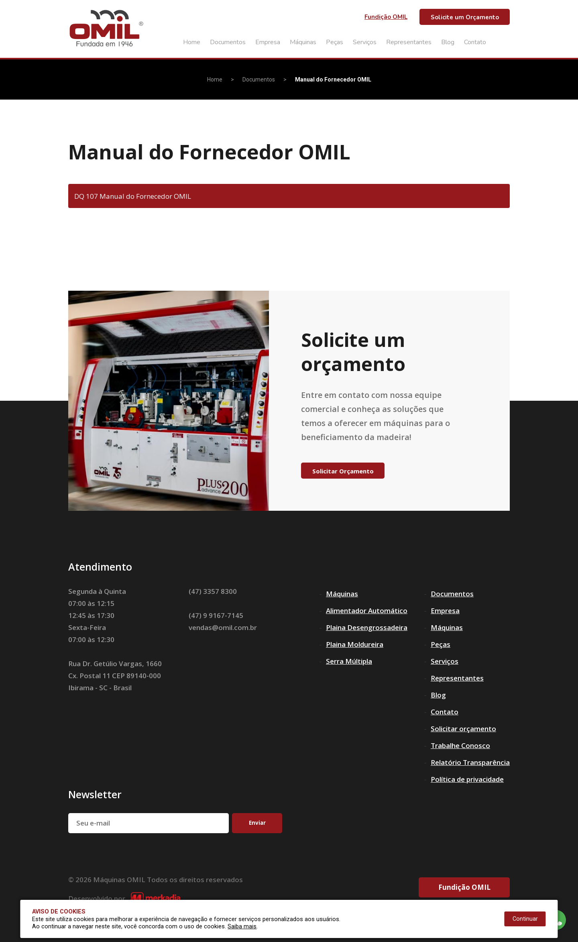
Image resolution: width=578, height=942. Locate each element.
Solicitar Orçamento (343, 471)
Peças (334, 42)
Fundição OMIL (385, 17)
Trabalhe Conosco (460, 745)
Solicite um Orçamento (465, 17)
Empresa (267, 42)
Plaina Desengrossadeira (366, 627)
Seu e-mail (93, 823)
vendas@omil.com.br (223, 627)
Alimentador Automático (366, 610)
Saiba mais (242, 926)
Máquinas (303, 42)
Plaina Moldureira (354, 644)
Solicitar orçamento (463, 728)
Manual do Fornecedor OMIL (333, 79)
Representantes (408, 42)
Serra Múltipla (349, 661)
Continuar (525, 918)
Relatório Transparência (470, 762)
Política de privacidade (467, 779)
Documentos (228, 42)
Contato (475, 42)
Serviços (365, 42)
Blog (447, 42)
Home (191, 42)
